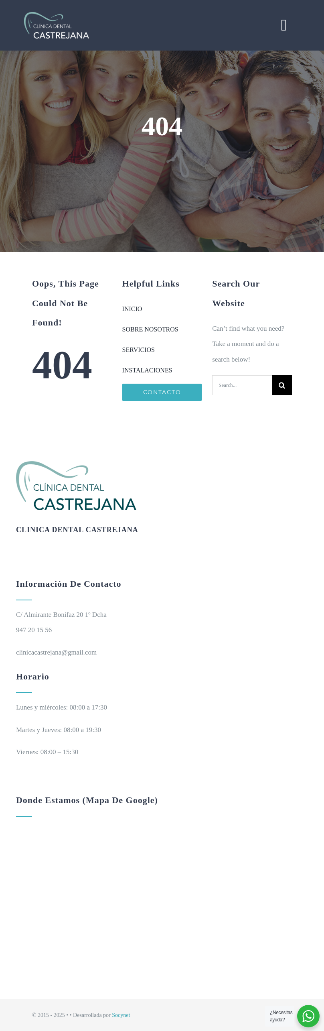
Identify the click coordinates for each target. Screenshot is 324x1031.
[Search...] (242, 385)
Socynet (121, 1015)
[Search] (282, 385)
